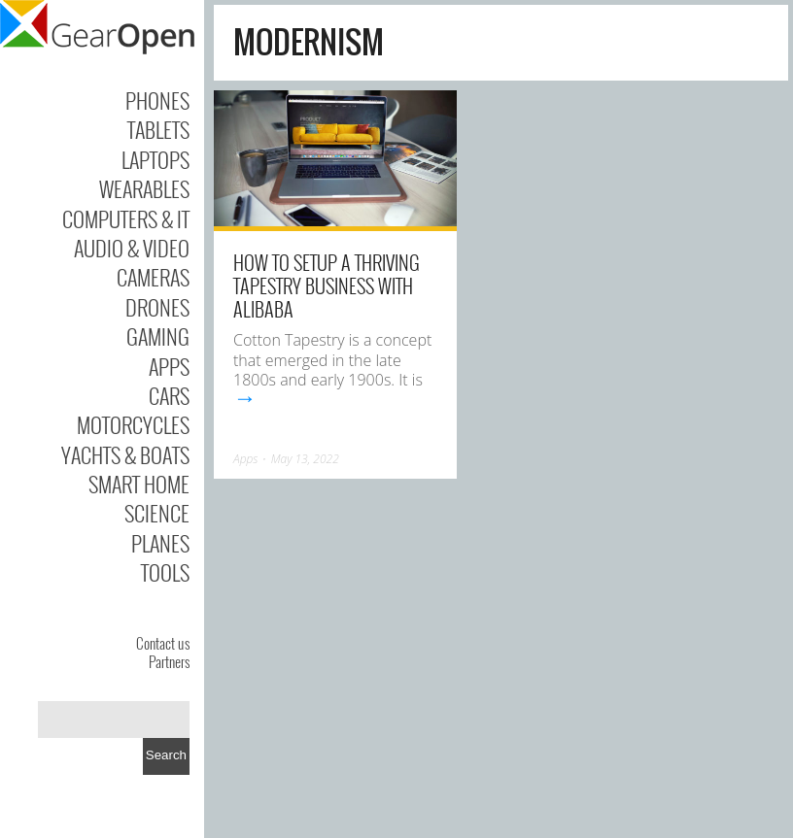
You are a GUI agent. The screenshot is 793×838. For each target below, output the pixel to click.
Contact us (163, 643)
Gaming (158, 336)
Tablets (158, 129)
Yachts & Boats (125, 454)
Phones (157, 100)
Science (157, 512)
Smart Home (139, 483)
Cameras (153, 276)
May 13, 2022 (305, 459)
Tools (165, 571)
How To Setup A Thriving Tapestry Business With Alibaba (326, 285)
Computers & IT (126, 218)
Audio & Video (132, 247)
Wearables (144, 188)
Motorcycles (133, 424)
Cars (169, 395)
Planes (160, 542)
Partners (169, 661)
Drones (157, 306)
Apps (169, 366)
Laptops (155, 159)
